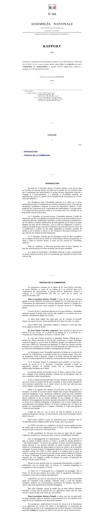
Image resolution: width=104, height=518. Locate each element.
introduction (52, 184)
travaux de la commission (52, 283)
